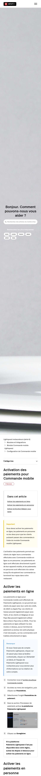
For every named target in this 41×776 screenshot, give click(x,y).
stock (6, 234)
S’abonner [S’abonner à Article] (9, 484)
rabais (28, 234)
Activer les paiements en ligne (18, 501)
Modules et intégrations (16, 442)
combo (14, 234)
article (7, 238)
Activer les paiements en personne (20, 505)
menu (13, 238)
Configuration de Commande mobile (21, 451)
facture (21, 234)
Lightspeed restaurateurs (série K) (16, 439)
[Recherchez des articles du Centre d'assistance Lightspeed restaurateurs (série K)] (20, 221)
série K (10, 4)
